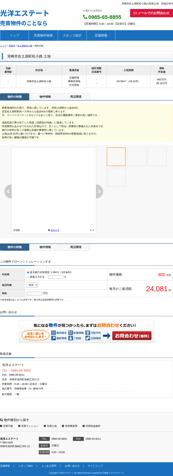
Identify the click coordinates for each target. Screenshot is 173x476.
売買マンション (28, 426)
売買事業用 (69, 426)
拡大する (53, 230)
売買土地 (50, 426)
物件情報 (45, 96)
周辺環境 (75, 96)
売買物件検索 (43, 35)
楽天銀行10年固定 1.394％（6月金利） (51, 272)
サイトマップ (95, 465)
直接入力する (37, 276)
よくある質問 (48, 465)
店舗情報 (101, 35)
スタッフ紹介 (72, 35)
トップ (14, 35)
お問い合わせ (132, 335)
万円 (45, 293)
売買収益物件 (91, 426)
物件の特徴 (15, 96)
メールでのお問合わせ (151, 13)
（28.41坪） (133, 81)
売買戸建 (6, 426)
